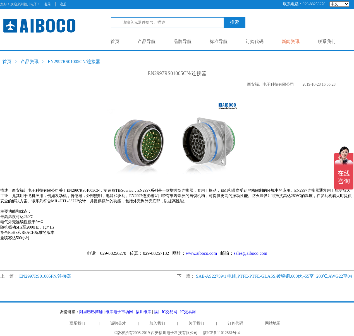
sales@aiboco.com (250, 253)
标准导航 (219, 41)
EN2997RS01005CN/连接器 (74, 61)
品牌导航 (183, 41)
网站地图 (273, 323)
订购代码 (255, 41)
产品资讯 (30, 61)
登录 (47, 4)
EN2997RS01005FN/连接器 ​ (45, 276)
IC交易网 (188, 312)
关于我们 (196, 323)
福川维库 (143, 312)
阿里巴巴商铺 (91, 312)
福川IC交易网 (165, 312)
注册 (63, 4)
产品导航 (147, 41)
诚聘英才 (118, 323)
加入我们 (157, 323)
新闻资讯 (291, 41)
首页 (115, 41)
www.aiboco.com (201, 253)
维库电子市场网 (119, 312)
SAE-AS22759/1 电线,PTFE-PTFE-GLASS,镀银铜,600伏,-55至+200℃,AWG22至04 (274, 276)
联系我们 (327, 41)
